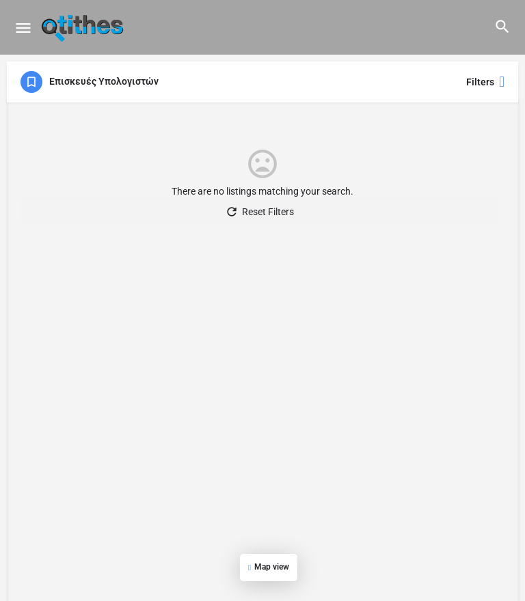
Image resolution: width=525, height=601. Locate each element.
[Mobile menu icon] (23, 27)
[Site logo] (84, 27)
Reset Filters (259, 212)
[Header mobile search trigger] (502, 27)
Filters (485, 81)
